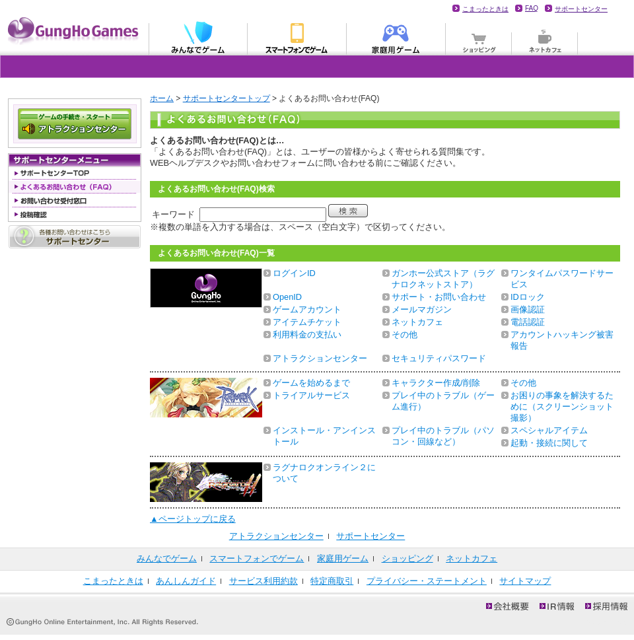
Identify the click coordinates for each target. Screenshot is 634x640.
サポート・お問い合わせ (439, 297)
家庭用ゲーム (396, 37)
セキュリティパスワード (439, 358)
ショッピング (479, 37)
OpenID (287, 297)
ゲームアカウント (307, 309)
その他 (404, 334)
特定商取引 (331, 581)
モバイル (297, 37)
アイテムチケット (307, 322)
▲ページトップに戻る (193, 519)
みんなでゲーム (198, 37)
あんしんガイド (186, 581)
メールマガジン (422, 309)
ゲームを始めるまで (311, 383)
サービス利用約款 (263, 581)
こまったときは (485, 9)
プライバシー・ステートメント (427, 581)
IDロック (528, 297)
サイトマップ (525, 581)
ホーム (162, 98)
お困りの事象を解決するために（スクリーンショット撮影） (562, 406)
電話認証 (528, 322)
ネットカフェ (545, 37)
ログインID (294, 273)
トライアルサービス (311, 395)
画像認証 (528, 309)
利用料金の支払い (307, 334)
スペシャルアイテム (549, 430)
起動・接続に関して (549, 443)
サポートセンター (581, 9)
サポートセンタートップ (226, 98)
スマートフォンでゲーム (256, 558)
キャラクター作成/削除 (436, 383)
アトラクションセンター (320, 358)
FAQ (531, 8)
